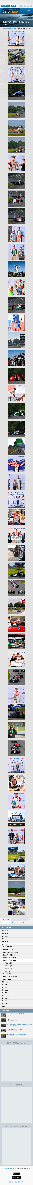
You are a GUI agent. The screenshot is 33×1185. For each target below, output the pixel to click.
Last (8, 919)
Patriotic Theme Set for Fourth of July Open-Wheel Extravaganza (19, 1024)
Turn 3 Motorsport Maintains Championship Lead (16, 1034)
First (2, 919)
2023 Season (17, 939)
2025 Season (17, 933)
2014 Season (17, 1001)
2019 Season (17, 985)
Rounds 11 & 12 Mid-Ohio (24, 28)
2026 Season (17, 931)
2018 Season (17, 987)
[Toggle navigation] (29, 11)
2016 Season (17, 993)
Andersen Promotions (10, 1168)
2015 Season (17, 998)
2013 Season (17, 1003)
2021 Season (13, 28)
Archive (17, 1006)
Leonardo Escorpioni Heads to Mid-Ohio (14, 1029)
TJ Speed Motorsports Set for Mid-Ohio (14, 1019)
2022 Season (17, 941)
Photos (7, 28)
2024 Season (17, 936)
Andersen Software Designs (17, 1169)
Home (2, 28)
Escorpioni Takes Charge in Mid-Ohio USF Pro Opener (17, 1013)
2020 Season (17, 982)
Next (30, 919)
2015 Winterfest (17, 995)
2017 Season (17, 990)
